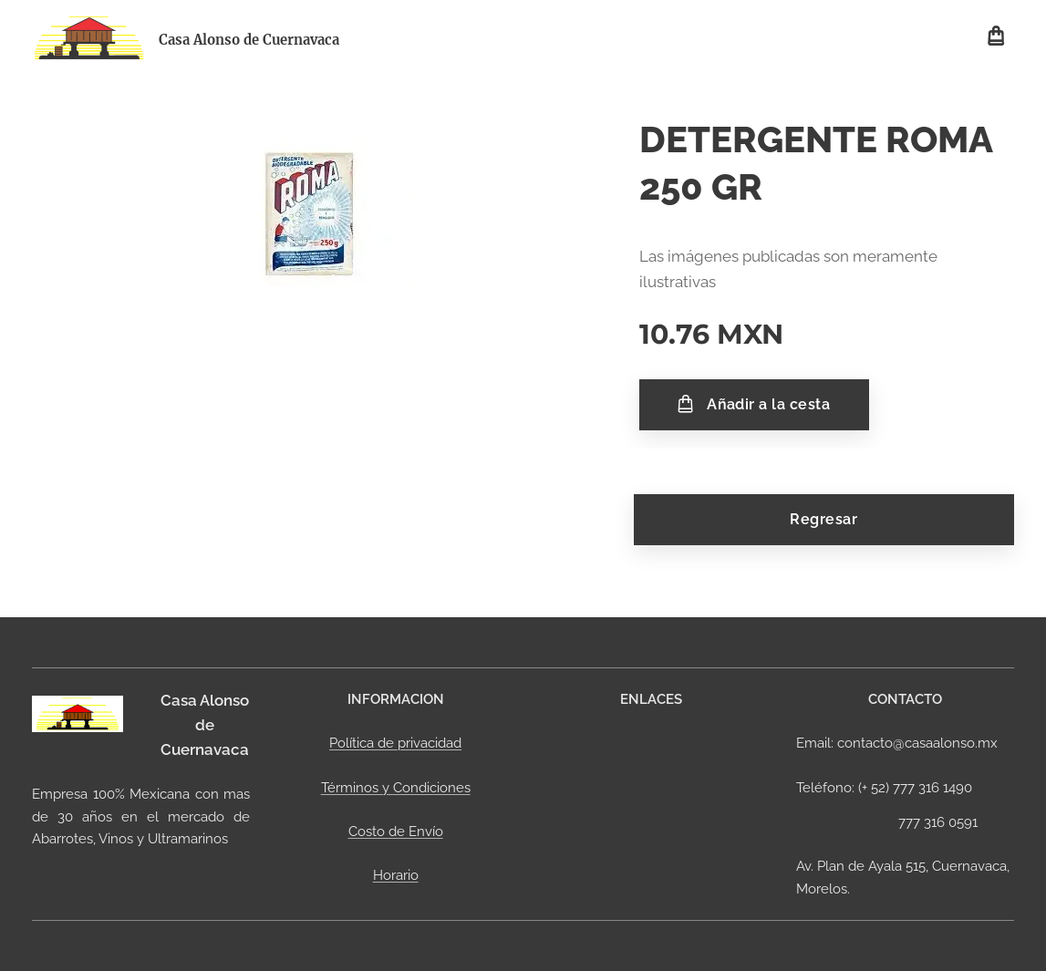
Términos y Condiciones (396, 788)
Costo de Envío (395, 831)
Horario (396, 875)
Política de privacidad (395, 744)
